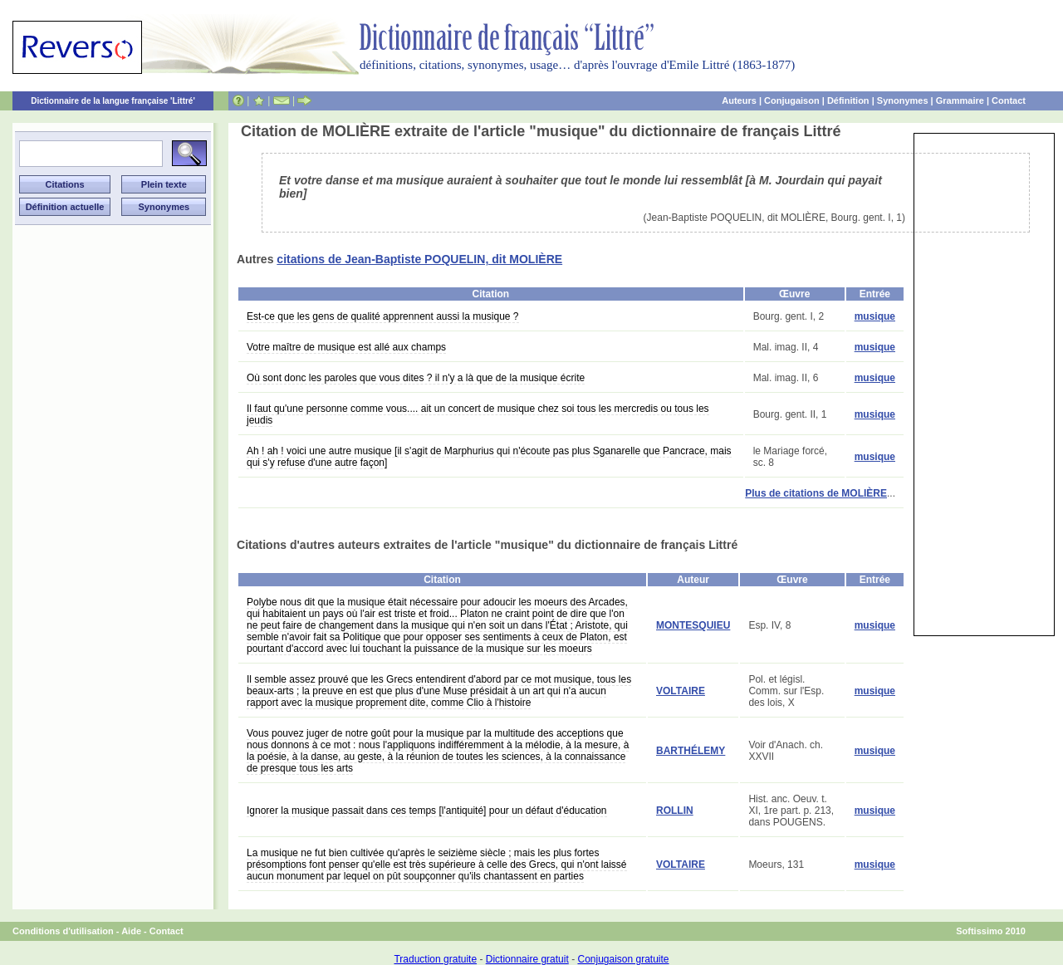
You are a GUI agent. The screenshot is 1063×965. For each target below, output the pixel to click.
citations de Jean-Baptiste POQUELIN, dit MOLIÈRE (419, 259)
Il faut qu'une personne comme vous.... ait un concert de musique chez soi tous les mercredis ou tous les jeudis (478, 414)
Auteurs (739, 100)
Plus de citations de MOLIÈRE (816, 493)
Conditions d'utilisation (63, 931)
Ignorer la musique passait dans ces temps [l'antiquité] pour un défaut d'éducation (427, 810)
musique (875, 316)
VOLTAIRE (680, 691)
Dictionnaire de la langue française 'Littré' (113, 100)
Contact (1009, 100)
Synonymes (902, 100)
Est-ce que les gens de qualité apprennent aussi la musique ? (383, 316)
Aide (131, 931)
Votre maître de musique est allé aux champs (346, 347)
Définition (848, 100)
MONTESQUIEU (693, 625)
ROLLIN (674, 810)
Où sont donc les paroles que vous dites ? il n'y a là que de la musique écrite (416, 378)
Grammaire (960, 100)
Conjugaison (792, 100)
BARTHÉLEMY (690, 751)
